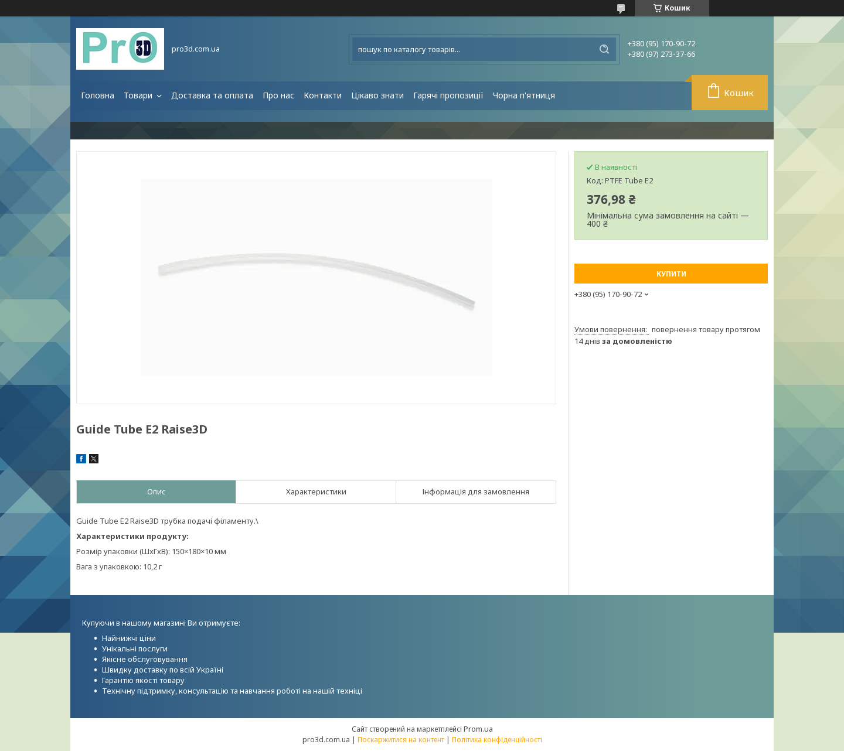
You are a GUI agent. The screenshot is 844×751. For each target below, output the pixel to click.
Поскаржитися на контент (401, 740)
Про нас (278, 95)
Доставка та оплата (212, 95)
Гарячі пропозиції (448, 95)
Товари (139, 95)
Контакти (323, 95)
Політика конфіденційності (497, 740)
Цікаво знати (377, 95)
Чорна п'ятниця (524, 95)
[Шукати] (604, 49)
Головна (97, 95)
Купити (671, 274)
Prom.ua (478, 728)
